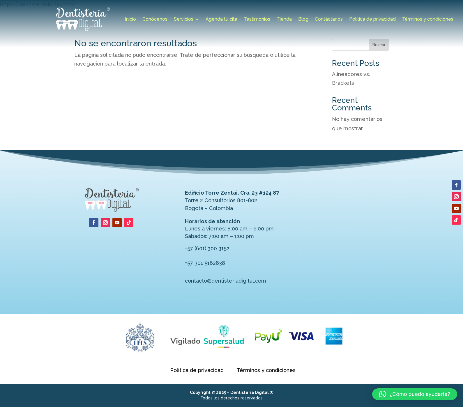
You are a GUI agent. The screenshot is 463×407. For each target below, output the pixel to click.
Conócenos (154, 19)
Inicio (130, 19)
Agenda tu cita (221, 19)
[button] (414, 394)
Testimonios (257, 19)
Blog (303, 19)
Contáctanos (329, 19)
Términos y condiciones (427, 19)
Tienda (284, 19)
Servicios (183, 19)
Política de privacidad (372, 19)
